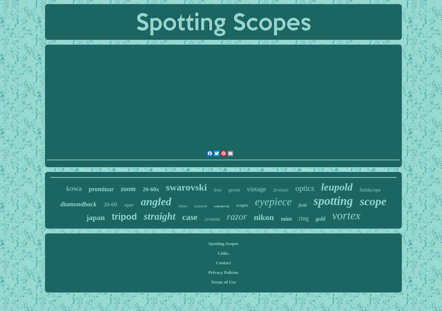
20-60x (151, 189)
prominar (101, 189)
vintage (256, 189)
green (234, 190)
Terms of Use (223, 282)
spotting (333, 201)
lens (218, 190)
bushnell (200, 206)
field (302, 205)
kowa (74, 188)
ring (304, 218)
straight (159, 216)
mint (286, 219)
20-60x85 (280, 190)
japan (95, 217)
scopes (242, 205)
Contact (223, 262)
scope (373, 201)
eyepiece (273, 202)
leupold (337, 187)
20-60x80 (212, 219)
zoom (128, 189)
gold (320, 219)
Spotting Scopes (223, 243)
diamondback (78, 204)
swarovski (186, 187)
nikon (264, 217)
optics (304, 188)
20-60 (110, 204)
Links (223, 253)
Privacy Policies (223, 272)
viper (129, 205)
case (189, 217)
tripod (124, 216)
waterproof (221, 206)
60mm (183, 206)
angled (156, 201)
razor (237, 216)
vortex (346, 215)
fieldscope (370, 190)
